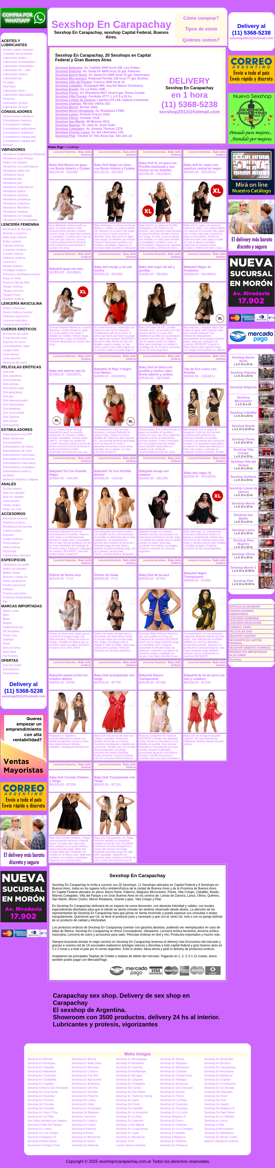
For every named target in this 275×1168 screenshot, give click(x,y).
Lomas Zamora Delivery (131, 1145)
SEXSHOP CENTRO (242, 635)
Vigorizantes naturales (17, 555)
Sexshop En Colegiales (130, 1083)
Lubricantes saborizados (18, 94)
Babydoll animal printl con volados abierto (68, 677)
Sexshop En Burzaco (217, 1063)
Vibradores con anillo (16, 564)
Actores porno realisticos (18, 116)
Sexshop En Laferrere (129, 1120)
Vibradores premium (15, 195)
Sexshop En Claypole (129, 1079)
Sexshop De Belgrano (85, 1112)
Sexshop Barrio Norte (71, 75)
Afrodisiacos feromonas (17, 526)
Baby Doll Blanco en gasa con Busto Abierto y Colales (69, 166)
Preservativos (11, 543)
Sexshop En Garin (127, 1100)
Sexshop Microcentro (70, 78)
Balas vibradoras (13, 438)
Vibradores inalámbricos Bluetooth (24, 154)
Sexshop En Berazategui (131, 1059)
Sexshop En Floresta (40, 1100)
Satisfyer (8, 639)
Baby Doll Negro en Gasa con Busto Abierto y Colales (114, 166)
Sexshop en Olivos (83, 1141)
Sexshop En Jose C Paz (42, 1112)
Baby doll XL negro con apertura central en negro (202, 166)
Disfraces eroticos (14, 257)
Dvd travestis (11, 425)
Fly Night (8, 82)
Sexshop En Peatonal (173, 1145)
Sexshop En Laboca (84, 1120)
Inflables (8, 589)
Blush (6, 618)
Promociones (11, 673)
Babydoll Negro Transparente (195, 575)
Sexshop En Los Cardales (176, 1128)
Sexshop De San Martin (131, 1091)
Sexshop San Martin (70, 121)
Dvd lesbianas (12, 408)
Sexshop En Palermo (173, 1141)
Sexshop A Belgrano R (41, 1137)
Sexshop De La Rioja (173, 1100)
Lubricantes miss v (14, 90)
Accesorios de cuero (15, 333)
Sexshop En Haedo (216, 1104)
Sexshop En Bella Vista (86, 1063)
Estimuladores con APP (17, 434)
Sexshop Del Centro (128, 1087)
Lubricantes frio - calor (17, 70)
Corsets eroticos (13, 253)
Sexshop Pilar (65, 136)
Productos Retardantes (17, 597)
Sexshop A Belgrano (172, 1137)
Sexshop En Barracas (85, 1067)
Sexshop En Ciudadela (41, 1079)
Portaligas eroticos (14, 270)
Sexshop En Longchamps (132, 1128)
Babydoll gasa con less (66, 269)
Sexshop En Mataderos (219, 1132)
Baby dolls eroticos (14, 237)
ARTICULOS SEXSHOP (244, 606)
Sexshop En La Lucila (173, 1112)
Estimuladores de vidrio (17, 450)
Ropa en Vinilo (12, 278)
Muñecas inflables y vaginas (20, 479)
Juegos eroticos (13, 538)
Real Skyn (9, 86)
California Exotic (13, 627)
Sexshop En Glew (83, 1104)
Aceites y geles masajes (18, 49)
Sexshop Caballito (68, 85)
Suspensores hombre (16, 324)
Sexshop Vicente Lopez (72, 132)
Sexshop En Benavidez (219, 1059)
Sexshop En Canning (129, 1067)
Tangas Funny (12, 294)
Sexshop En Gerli (215, 1100)
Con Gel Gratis (12, 665)
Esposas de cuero (14, 341)
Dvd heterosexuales (15, 400)
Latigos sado (11, 350)
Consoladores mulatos (17, 124)
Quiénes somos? (201, 40)
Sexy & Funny (11, 647)
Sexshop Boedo (66, 89)
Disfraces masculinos (16, 316)
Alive (6, 614)
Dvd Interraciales (13, 404)
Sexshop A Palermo (84, 1128)
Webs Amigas (137, 1054)
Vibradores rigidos (14, 191)
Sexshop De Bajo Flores (219, 1112)
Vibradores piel (12, 182)
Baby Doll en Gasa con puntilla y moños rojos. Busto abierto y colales (156, 370)
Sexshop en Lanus (216, 1120)
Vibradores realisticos (16, 203)
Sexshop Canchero (84, 1116)
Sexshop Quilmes (68, 103)
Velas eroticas (11, 547)
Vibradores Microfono (16, 207)
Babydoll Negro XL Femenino (197, 268)
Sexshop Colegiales (69, 129)
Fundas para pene (14, 585)
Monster (8, 144)
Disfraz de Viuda (106, 575)
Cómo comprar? (201, 18)
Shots (6, 643)
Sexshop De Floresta (40, 1104)
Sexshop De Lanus (83, 1100)
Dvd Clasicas (11, 416)
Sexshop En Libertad (173, 1124)
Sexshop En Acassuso (86, 1083)
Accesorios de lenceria (17, 229)
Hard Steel (9, 651)
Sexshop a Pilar (214, 1124)
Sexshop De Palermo (85, 1095)
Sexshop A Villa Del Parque (44, 1124)
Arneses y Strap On (15, 576)
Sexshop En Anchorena (219, 1071)
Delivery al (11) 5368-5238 (23, 687)
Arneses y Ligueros (15, 233)
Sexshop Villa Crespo (71, 96)
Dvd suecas (10, 420)
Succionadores (12, 442)
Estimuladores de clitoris (18, 446)
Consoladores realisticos (18, 132)
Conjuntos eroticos (14, 249)
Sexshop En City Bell (85, 1075)
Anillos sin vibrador (14, 568)
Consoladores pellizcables (19, 128)
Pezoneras (9, 551)
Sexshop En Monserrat (86, 1137)
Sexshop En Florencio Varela (134, 1095)
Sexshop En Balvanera (174, 1067)
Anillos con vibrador (15, 162)
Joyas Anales (11, 500)
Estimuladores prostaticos (19, 467)
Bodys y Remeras (14, 308)
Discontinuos (11, 669)
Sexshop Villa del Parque (73, 82)
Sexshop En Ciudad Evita (176, 1075)
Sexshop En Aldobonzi (218, 1075)
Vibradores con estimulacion (20, 166)
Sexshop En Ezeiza (172, 1091)
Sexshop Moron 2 (243, 567)
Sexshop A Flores (83, 1132)
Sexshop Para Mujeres (243, 542)
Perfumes (9, 98)
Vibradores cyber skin (16, 170)
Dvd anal (8, 371)
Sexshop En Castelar (173, 1071)
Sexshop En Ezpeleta (40, 1095)
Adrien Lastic (11, 610)
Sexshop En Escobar (85, 1091)
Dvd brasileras (12, 379)
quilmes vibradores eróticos (221, 1141)
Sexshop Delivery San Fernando (47, 1087)
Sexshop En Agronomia (86, 1079)
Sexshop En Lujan (127, 1132)
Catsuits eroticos (13, 245)
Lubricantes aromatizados (19, 61)
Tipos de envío (201, 29)
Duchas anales (12, 488)
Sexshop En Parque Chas (43, 1145)
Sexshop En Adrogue (173, 1079)
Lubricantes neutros (15, 74)
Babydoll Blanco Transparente (151, 677)
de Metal (8, 475)
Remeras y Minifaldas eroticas (22, 274)
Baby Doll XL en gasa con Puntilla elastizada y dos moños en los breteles (157, 166)
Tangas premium (13, 290)
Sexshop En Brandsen (130, 1063)
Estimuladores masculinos (19, 462)
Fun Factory (10, 655)
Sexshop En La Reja (129, 1116)
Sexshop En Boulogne (41, 1063)
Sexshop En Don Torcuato (176, 1087)
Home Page (56, 147)
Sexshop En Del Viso (85, 1087)
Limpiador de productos (17, 53)
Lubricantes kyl (12, 78)
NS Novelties (11, 631)
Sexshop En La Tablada (219, 1116)
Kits (5, 601)
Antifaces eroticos (14, 522)
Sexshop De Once (215, 1095)
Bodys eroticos (12, 241)
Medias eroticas (13, 266)
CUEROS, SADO (240, 627)
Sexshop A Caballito (172, 1132)
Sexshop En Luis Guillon (42, 1132)
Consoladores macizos (17, 120)
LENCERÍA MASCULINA (245, 622)
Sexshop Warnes (67, 125)
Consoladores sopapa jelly (19, 136)
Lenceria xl (9, 261)
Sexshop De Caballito (129, 1108)
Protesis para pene (14, 593)
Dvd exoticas (11, 383)
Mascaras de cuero (15, 362)
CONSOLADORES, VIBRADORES (241, 612)
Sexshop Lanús (66, 114)
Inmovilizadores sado (16, 346)
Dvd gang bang (12, 392)
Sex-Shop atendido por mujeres (47, 1120)
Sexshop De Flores (128, 1104)
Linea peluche (12, 358)
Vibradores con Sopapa (17, 215)
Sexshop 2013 (125, 1141)
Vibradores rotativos (15, 211)
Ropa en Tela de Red (16, 282)
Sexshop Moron (66, 107)
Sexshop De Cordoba (40, 1108)
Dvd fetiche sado (13, 388)
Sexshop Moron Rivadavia (74, 111)
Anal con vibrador (14, 492)
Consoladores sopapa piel (19, 140)
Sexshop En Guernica (174, 1104)
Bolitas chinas (11, 572)
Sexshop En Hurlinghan (86, 1108)
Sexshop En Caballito (40, 1067)
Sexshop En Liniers (39, 1128)
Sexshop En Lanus (83, 1124)
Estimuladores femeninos (19, 458)
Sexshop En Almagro (129, 1075)
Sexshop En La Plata (40, 1116)
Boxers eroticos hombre (18, 312)
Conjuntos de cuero (15, 337)
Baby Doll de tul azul (154, 575)
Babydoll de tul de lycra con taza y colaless (204, 677)
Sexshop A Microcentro (218, 1128)
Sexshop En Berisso (40, 1059)
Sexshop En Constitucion (220, 1083)
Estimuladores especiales (19, 454)
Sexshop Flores (66, 93)
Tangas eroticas (13, 286)
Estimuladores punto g (17, 471)
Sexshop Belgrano (68, 68)
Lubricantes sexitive (15, 102)
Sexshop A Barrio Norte (42, 1141)
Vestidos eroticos (13, 298)
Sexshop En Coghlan (217, 1079)
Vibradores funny (13, 174)
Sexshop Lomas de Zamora (75, 100)
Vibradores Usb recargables (20, 219)
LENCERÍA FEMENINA (244, 618)
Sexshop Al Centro (171, 1120)
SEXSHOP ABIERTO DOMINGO (250, 647)
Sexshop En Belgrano (173, 1063)
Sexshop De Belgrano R (219, 1108)
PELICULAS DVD (240, 631)
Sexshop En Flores (172, 1095)
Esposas (8, 534)
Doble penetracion (14, 580)
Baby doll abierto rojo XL (67, 371)
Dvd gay (8, 396)
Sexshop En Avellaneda (131, 1071)
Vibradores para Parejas (18, 158)
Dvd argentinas (12, 375)
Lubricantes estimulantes (18, 65)
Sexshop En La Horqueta (132, 1112)
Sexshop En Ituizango (174, 1108)
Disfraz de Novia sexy (65, 575)
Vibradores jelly (12, 178)
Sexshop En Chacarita (41, 1075)
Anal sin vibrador (13, 496)
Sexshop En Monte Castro (220, 1137)
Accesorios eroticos (15, 518)
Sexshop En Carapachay (111, 24)
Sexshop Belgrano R (173, 1116)
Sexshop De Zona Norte (42, 1091)
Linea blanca (11, 354)
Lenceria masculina (15, 320)
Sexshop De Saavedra (218, 1091)
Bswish (7, 623)
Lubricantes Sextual (15, 106)
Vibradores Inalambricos (18, 187)
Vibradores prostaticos (17, 199)
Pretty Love (10, 635)
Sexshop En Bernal (84, 1059)
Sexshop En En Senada (219, 1087)
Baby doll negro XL (198, 473)
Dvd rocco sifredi (13, 412)
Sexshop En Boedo (172, 1059)
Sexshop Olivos (66, 118)
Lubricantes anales (14, 57)
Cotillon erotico (12, 530)
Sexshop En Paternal (85, 1145)
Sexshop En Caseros (85, 1071)
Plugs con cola (12, 509)
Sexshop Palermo (68, 71)
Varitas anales (12, 505)
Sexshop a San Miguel (130, 1124)
